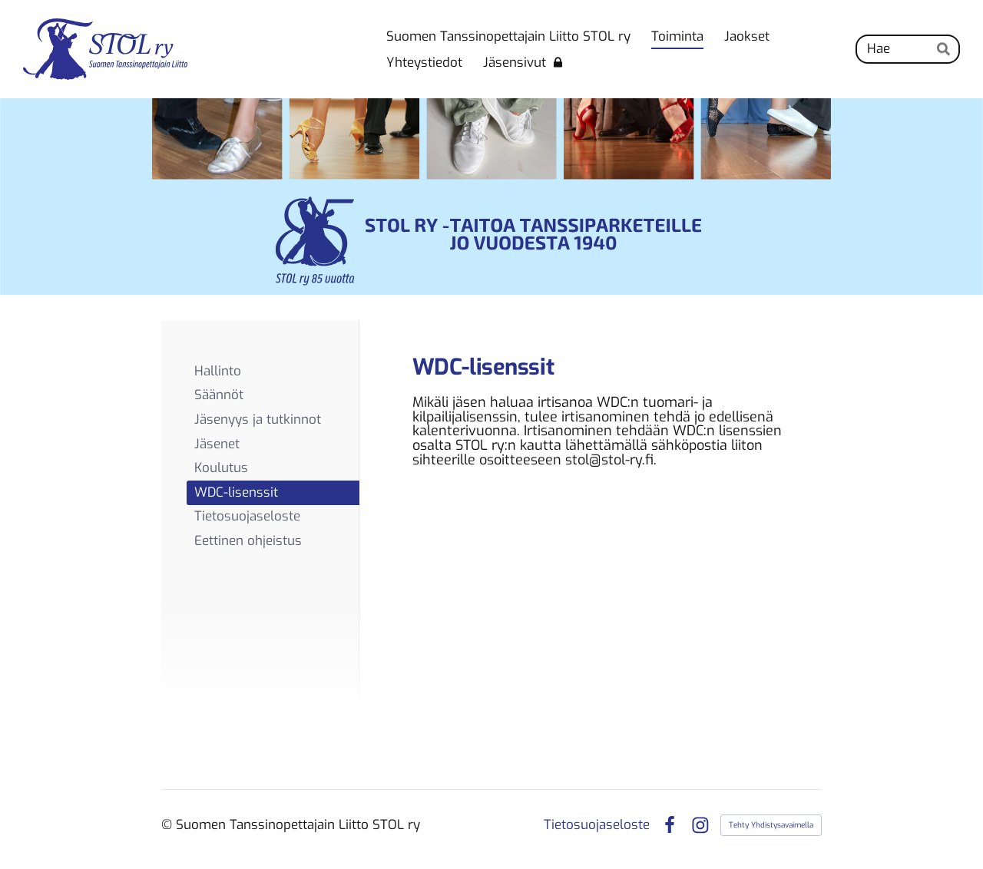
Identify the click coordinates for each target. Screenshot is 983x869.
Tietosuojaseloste (597, 824)
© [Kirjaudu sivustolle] (168, 825)
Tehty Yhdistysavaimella (771, 825)
